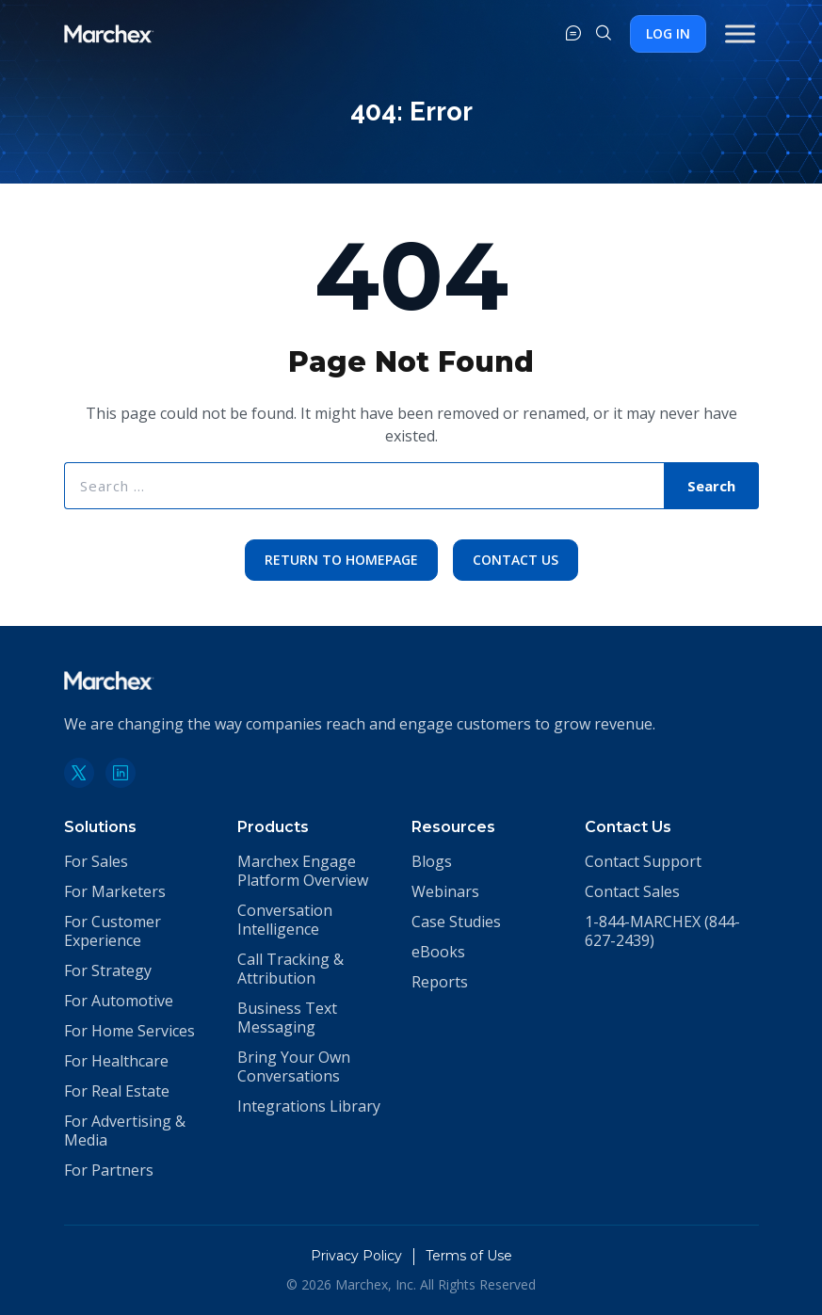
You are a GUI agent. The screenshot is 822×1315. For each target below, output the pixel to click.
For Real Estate (116, 1091)
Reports (439, 981)
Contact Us (515, 560)
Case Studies (456, 921)
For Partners (108, 1170)
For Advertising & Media (124, 1130)
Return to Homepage (341, 560)
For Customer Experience (112, 931)
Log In (668, 33)
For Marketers (115, 891)
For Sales (96, 861)
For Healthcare (116, 1060)
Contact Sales (632, 891)
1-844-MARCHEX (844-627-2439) (662, 931)
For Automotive (118, 1000)
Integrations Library (308, 1106)
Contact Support (643, 861)
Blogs (431, 861)
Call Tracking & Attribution (290, 968)
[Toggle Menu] (740, 33)
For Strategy (108, 970)
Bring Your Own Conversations (293, 1066)
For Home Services (129, 1030)
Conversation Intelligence (284, 919)
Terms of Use (469, 1255)
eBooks (438, 951)
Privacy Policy (356, 1255)
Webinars (445, 891)
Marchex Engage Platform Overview (302, 870)
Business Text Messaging (287, 1017)
